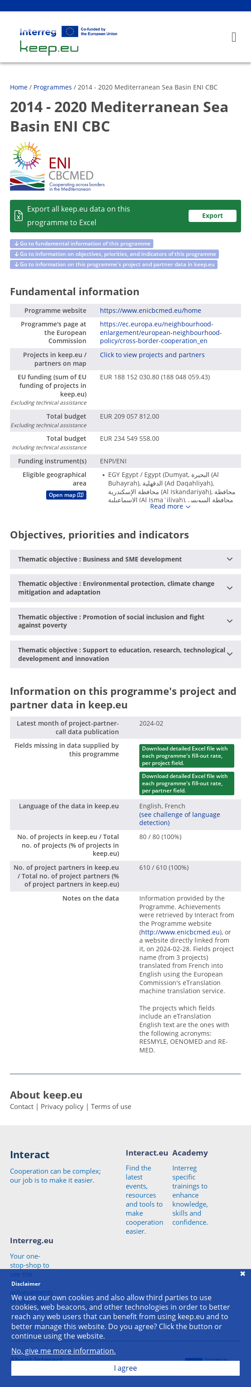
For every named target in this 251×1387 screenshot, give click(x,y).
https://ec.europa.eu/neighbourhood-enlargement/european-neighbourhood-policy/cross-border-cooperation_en (161, 332)
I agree (125, 1368)
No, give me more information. (63, 1351)
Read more (166, 506)
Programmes (52, 87)
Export (212, 215)
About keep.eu (46, 1094)
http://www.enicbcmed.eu (180, 932)
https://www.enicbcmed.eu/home (150, 310)
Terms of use (111, 1106)
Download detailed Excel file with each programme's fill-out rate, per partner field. (185, 783)
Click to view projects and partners (152, 354)
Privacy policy (62, 1106)
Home (19, 87)
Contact (21, 1106)
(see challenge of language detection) (179, 818)
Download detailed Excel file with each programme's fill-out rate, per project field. (185, 756)
